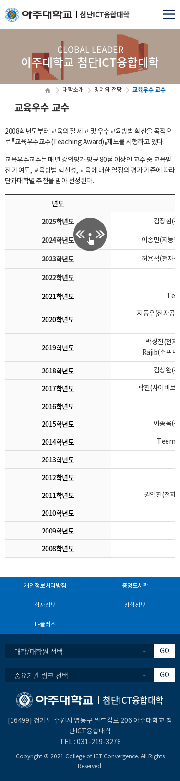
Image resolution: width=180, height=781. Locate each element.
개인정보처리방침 (45, 586)
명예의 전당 (108, 90)
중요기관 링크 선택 (41, 675)
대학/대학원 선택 (38, 651)
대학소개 (73, 90)
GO (164, 651)
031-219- (91, 742)
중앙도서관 (135, 586)
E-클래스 (45, 624)
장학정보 (134, 605)
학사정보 (45, 605)
